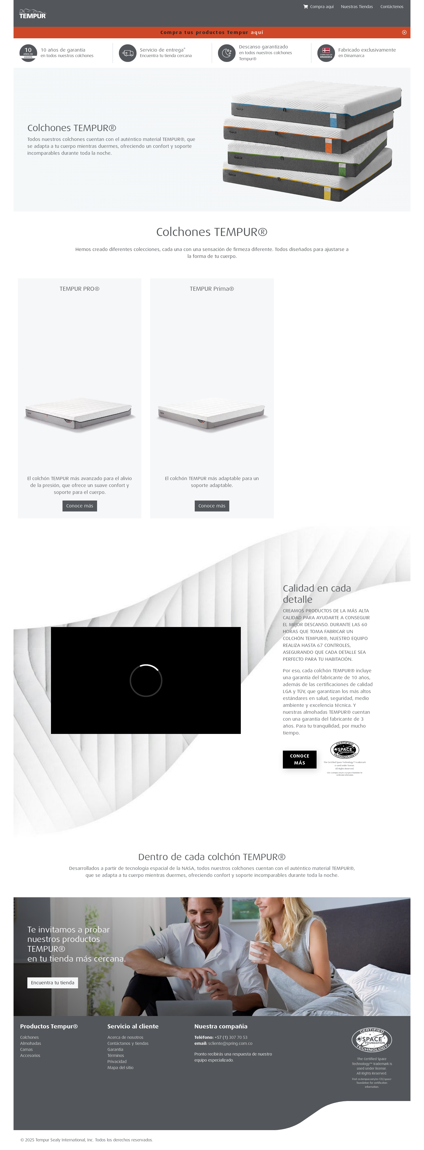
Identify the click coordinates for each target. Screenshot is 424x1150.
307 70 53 (238, 1037)
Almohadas (132, 20)
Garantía (115, 1049)
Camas (26, 1049)
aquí (257, 32)
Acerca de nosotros (125, 1037)
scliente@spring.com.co (230, 1043)
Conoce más (299, 759)
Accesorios (171, 20)
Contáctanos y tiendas (128, 1043)
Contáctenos (392, 6)
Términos (115, 1055)
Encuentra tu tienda (52, 983)
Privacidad (116, 1061)
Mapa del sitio (120, 1067)
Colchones (94, 20)
